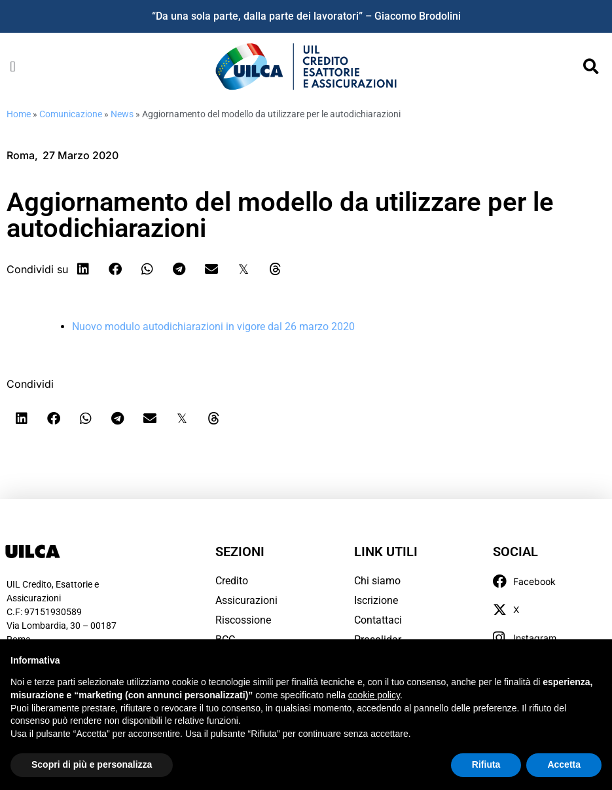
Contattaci (378, 620)
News (122, 114)
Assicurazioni (246, 600)
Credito (231, 580)
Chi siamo (377, 580)
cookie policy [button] (374, 695)
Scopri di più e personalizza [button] (91, 764)
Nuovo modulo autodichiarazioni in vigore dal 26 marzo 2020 (213, 326)
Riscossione (243, 620)
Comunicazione (70, 114)
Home (19, 114)
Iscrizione (376, 600)
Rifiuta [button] (486, 764)
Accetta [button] (564, 764)
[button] (13, 66)
